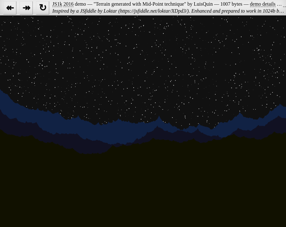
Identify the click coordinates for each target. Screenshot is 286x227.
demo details (263, 4)
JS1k (57, 4)
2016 (68, 4)
